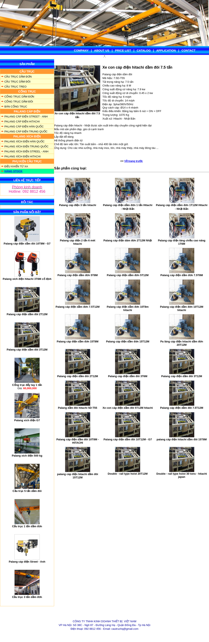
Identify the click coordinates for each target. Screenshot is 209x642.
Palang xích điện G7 (27, 420)
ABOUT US (101, 50)
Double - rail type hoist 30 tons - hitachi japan (181, 475)
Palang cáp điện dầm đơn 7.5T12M (78, 306)
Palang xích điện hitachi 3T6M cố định (27, 278)
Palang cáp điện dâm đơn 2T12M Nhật (127, 240)
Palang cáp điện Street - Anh (27, 561)
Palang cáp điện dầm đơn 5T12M (127, 275)
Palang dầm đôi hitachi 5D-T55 (77, 407)
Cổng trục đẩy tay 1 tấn (27, 384)
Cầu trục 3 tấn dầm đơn (27, 597)
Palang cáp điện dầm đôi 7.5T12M (181, 407)
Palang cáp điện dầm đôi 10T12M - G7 (127, 439)
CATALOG (144, 50)
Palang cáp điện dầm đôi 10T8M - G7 (27, 243)
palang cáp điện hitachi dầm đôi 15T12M (77, 476)
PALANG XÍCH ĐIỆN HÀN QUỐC (24, 141)
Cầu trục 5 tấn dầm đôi (27, 491)
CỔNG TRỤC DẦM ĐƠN (19, 96)
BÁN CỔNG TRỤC (15, 106)
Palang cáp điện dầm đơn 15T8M (77, 341)
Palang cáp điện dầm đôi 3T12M (27, 349)
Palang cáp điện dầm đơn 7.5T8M (181, 275)
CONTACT (188, 50)
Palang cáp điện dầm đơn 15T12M (127, 341)
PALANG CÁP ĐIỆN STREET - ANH (26, 116)
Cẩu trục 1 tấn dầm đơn (27, 526)
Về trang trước (133, 161)
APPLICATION (166, 50)
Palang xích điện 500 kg (27, 455)
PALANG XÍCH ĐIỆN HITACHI (22, 156)
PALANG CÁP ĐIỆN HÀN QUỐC (24, 126)
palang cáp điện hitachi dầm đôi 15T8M (182, 439)
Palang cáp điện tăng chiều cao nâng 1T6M (181, 242)
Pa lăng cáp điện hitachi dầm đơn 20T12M (181, 343)
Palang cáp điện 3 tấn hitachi (77, 205)
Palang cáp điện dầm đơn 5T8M (77, 275)
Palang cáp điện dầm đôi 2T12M (27, 314)
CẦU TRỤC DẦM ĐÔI (17, 81)
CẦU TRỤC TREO (15, 86)
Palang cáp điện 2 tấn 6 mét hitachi (77, 242)
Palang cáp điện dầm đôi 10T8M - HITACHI (77, 441)
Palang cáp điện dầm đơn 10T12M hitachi (181, 308)
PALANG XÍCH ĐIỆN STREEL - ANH (26, 151)
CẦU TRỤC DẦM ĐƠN (18, 76)
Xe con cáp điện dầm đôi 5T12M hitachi (128, 407)
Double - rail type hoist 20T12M (128, 473)
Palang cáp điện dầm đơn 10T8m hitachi (128, 308)
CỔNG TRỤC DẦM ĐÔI (18, 101)
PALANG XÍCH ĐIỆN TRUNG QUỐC (26, 146)
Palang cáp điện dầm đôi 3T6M (127, 376)
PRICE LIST (123, 50)
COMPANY (81, 50)
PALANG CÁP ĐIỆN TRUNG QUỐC (25, 131)
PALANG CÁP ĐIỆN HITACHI (22, 121)
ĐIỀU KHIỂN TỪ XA (16, 166)
